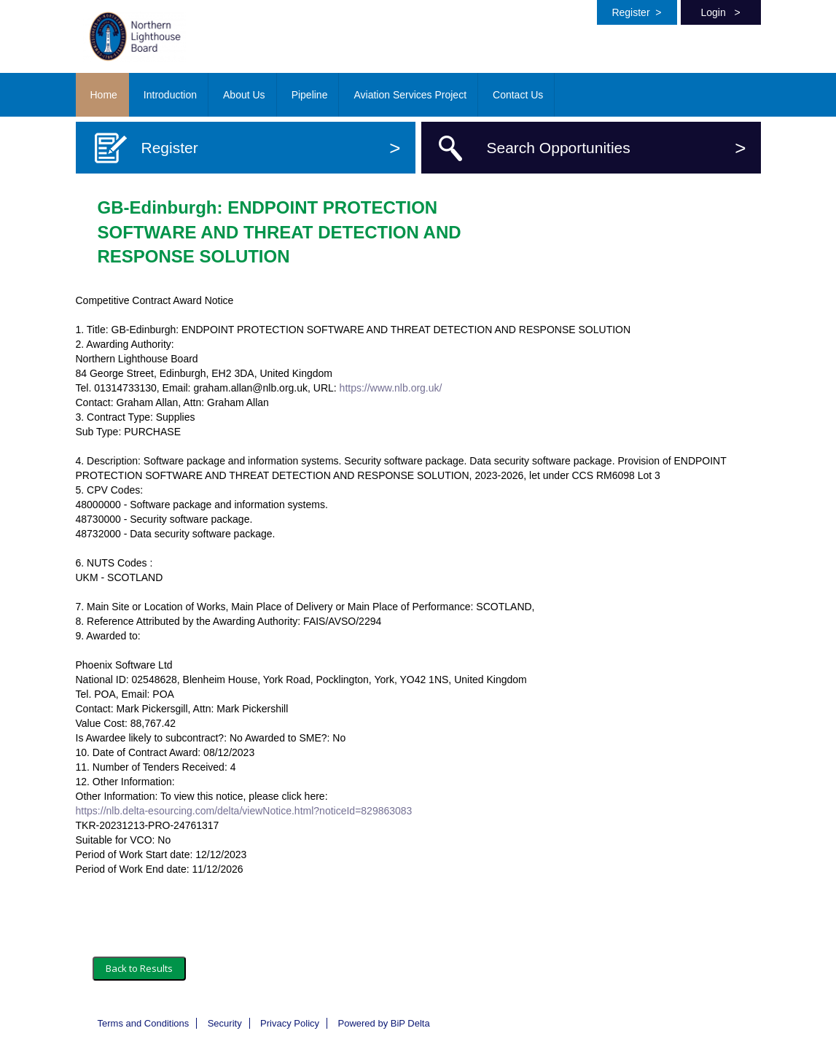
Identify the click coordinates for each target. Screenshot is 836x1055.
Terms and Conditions (144, 1023)
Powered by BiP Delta (383, 1023)
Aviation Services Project (409, 95)
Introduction (170, 95)
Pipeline (310, 95)
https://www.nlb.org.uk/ (391, 388)
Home (103, 95)
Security (225, 1023)
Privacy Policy (289, 1023)
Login (720, 12)
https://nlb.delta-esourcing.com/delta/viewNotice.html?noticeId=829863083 (244, 811)
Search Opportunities (616, 148)
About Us (244, 95)
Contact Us (518, 95)
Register (636, 12)
